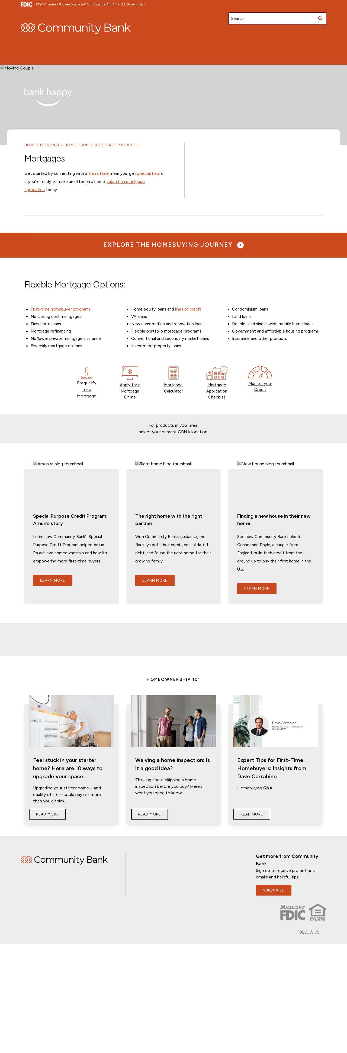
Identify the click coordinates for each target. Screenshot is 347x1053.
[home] (76, 28)
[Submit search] (320, 18)
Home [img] (64, 835)
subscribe (274, 865)
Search (238, 18)
